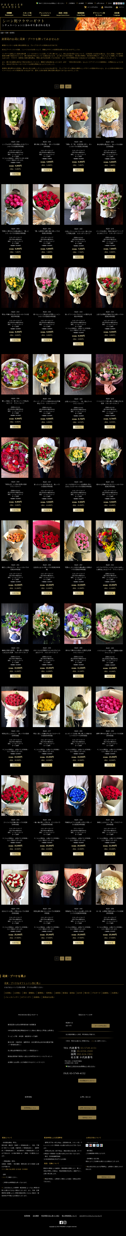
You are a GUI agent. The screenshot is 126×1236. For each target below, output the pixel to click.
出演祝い (8, 993)
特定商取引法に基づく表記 (50, 1216)
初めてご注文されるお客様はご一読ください (81, 1066)
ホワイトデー (26, 997)
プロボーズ (96, 993)
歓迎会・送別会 (69, 993)
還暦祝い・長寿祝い (45, 993)
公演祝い (17, 993)
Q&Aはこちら (87, 1117)
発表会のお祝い (49, 997)
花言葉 (117, 14)
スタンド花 (27, 14)
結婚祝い (106, 993)
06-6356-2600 (85, 1051)
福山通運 (12, 1169)
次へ (68, 86)
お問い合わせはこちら (87, 1108)
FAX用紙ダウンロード (87, 1080)
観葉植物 (81, 14)
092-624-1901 (85, 1054)
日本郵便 (25, 1169)
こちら (93, 1041)
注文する (15, 174)
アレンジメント (45, 14)
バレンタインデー (12, 997)
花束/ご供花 (62, 14)
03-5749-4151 (89, 1048)
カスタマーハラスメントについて (90, 1216)
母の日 (87, 993)
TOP (2, 33)
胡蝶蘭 (9, 14)
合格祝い (37, 997)
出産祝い (115, 993)
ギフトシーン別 (99, 14)
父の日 (79, 993)
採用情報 (27, 1216)
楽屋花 (58, 993)
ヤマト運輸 (5, 1169)
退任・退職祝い (29, 993)
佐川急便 (18, 1169)
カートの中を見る (101, 1026)
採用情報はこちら (30, 1108)
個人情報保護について (69, 1216)
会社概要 (36, 1216)
